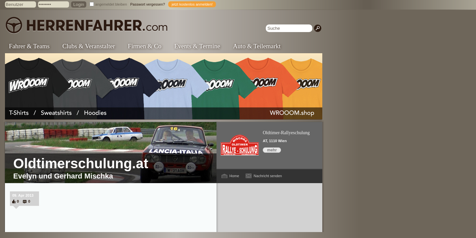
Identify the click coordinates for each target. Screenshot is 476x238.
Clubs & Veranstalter (88, 46)
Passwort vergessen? (147, 4)
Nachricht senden (268, 176)
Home (234, 176)
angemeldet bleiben (111, 4)
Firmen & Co (144, 46)
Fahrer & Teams (29, 46)
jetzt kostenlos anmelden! (192, 4)
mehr (272, 150)
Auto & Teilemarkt (257, 46)
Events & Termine (197, 46)
